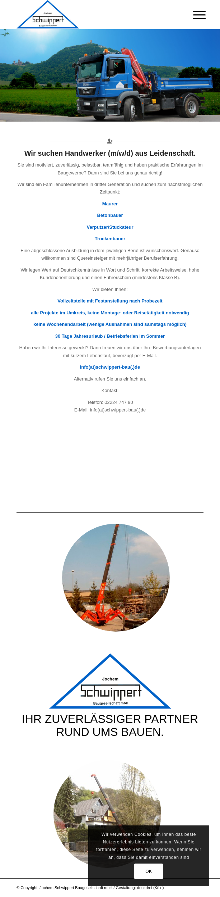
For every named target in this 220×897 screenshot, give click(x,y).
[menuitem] (194, 15)
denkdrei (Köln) (150, 887)
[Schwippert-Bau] (91, 14)
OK (148, 871)
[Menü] (194, 15)
